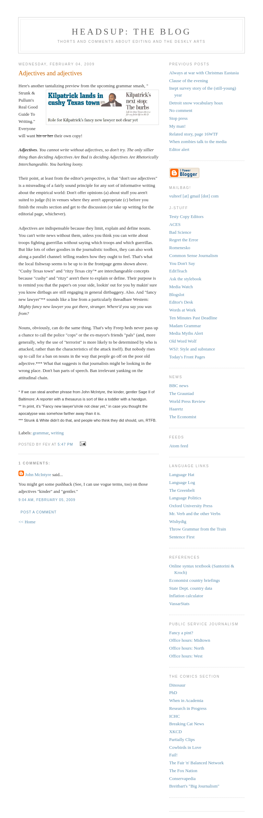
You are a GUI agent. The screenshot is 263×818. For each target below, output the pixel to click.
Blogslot (176, 294)
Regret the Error (183, 239)
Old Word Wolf (183, 341)
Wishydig (177, 521)
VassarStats (179, 603)
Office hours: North (186, 648)
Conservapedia (182, 778)
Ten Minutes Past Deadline (193, 317)
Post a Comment (39, 512)
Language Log (182, 482)
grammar (41, 432)
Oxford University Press (190, 505)
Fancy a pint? (181, 632)
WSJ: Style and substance (192, 349)
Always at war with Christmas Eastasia (204, 72)
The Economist (182, 416)
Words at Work (182, 309)
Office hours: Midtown (189, 640)
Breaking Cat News (186, 723)
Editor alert (179, 149)
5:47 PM (65, 444)
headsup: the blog (131, 32)
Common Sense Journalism (193, 255)
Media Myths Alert (186, 333)
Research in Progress (187, 708)
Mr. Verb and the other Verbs (195, 513)
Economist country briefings (194, 580)
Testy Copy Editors (186, 216)
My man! (177, 126)
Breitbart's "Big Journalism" (194, 786)
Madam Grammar (185, 325)
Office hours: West (185, 656)
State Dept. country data (190, 588)
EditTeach (178, 270)
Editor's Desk (181, 302)
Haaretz (176, 408)
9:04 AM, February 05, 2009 (46, 500)
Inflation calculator (186, 595)
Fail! (173, 754)
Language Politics (185, 497)
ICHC (174, 716)
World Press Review (187, 401)
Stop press (178, 118)
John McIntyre (38, 474)
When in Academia (186, 700)
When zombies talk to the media (198, 141)
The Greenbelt (182, 490)
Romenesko (179, 247)
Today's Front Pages (187, 356)
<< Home (27, 521)
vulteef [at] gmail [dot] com (193, 196)
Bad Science (180, 232)
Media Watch (181, 286)
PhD (173, 692)
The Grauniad (181, 393)
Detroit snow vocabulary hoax (196, 102)
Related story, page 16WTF (193, 134)
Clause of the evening (188, 80)
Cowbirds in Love (185, 747)
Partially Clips (182, 739)
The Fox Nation (183, 770)
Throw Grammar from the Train (197, 529)
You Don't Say (182, 263)
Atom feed (178, 445)
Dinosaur (177, 685)
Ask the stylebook (185, 278)
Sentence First (182, 536)
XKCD (175, 731)
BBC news (178, 385)
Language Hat (181, 474)
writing (57, 432)
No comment (180, 110)
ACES (174, 224)
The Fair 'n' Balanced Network (196, 762)
